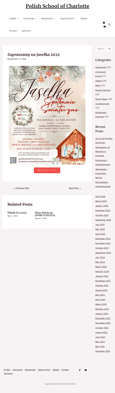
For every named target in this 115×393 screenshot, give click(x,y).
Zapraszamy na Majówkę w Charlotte (103, 155)
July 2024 (100, 261)
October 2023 (102, 289)
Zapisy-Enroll (65, 18)
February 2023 (102, 313)
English (13, 18)
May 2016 (100, 350)
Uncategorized (102, 108)
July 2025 (100, 229)
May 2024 (100, 266)
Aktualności (46, 18)
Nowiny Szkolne (103, 90)
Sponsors (25, 31)
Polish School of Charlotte (57, 6)
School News (101, 99)
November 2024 (103, 247)
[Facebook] (104, 23)
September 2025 (103, 224)
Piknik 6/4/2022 (17, 212)
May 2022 (100, 346)
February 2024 (102, 275)
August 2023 (101, 294)
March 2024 (101, 271)
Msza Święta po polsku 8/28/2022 (46, 214)
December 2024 (103, 243)
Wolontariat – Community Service (101, 177)
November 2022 (103, 327)
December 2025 (103, 214)
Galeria (80, 18)
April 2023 (100, 304)
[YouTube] (105, 26)
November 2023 (103, 285)
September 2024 (103, 257)
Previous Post (21, 188)
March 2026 (101, 205)
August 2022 (101, 336)
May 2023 (100, 299)
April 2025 (100, 238)
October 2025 (102, 219)
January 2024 (102, 280)
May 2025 (100, 233)
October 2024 (102, 252)
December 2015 (103, 355)
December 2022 (103, 322)
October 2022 (102, 332)
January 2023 (102, 318)
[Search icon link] (109, 24)
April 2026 (100, 200)
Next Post (74, 188)
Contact (13, 31)
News (98, 85)
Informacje (28, 18)
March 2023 (101, 308)
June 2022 (100, 341)
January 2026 (102, 210)
